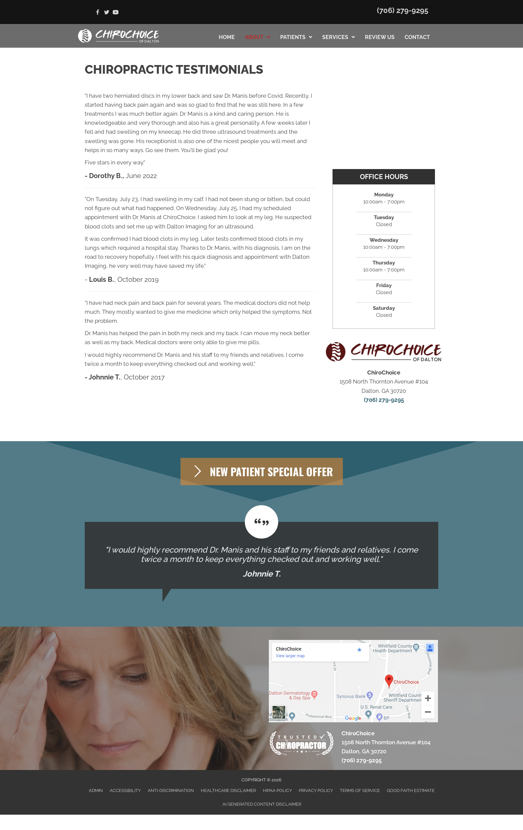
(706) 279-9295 (402, 10)
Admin (96, 790)
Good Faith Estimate (411, 790)
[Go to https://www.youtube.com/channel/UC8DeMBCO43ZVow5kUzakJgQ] (115, 12)
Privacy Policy (316, 790)
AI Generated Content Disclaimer (261, 804)
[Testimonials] (261, 555)
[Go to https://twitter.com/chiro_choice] (106, 12)
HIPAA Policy (277, 790)
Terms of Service (360, 790)
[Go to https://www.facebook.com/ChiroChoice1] (97, 12)
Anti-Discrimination (171, 790)
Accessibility (125, 790)
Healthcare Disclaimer (228, 790)
